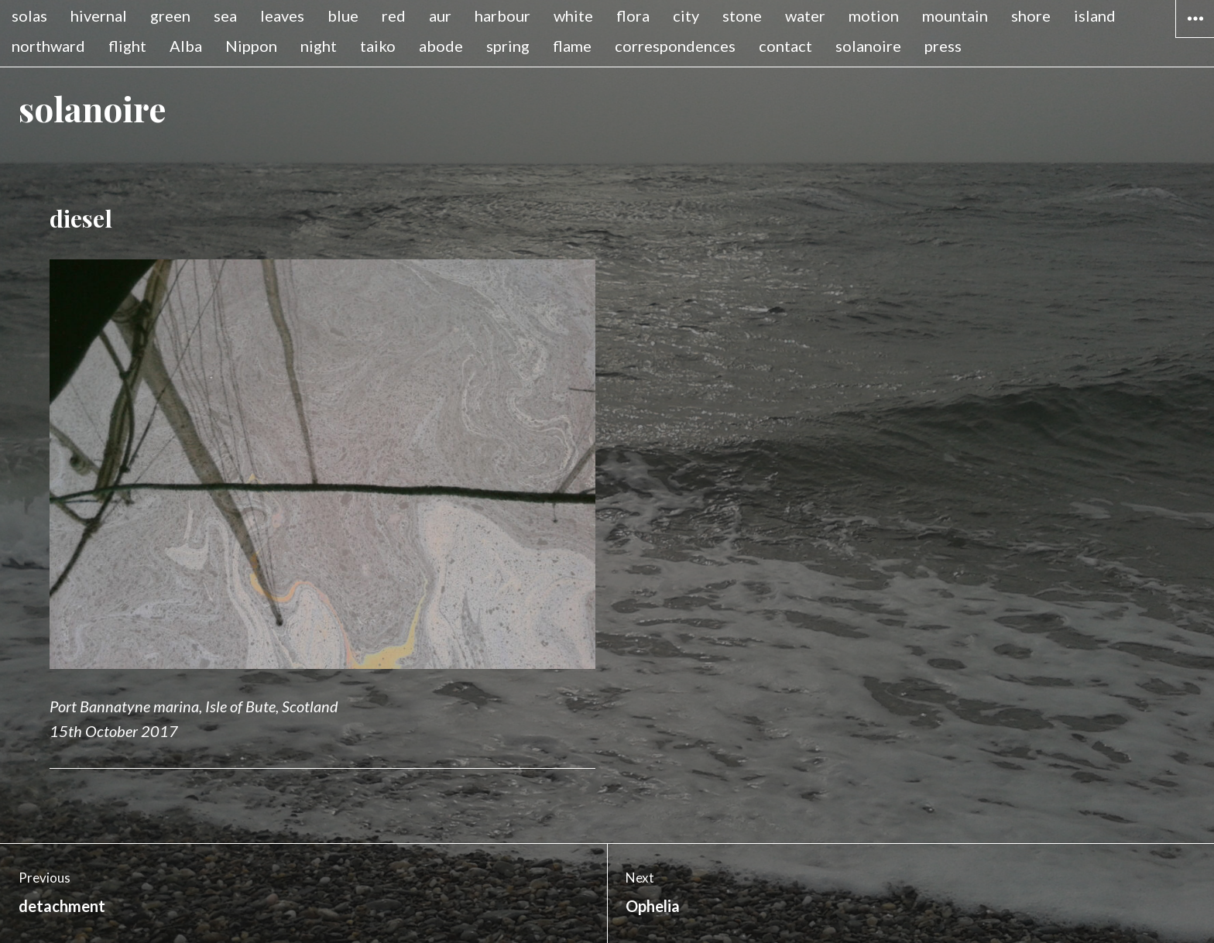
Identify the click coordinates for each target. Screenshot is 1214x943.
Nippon (251, 45)
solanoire (868, 45)
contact (785, 45)
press (943, 45)
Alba (186, 45)
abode (441, 45)
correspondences (675, 45)
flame (572, 45)
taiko (378, 45)
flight (127, 45)
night (318, 45)
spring (508, 45)
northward (48, 45)
